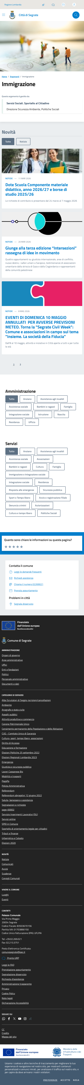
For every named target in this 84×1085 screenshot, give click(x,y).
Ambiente (7, 705)
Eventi (5, 899)
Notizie (23, 141)
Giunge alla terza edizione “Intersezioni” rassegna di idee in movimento (41, 250)
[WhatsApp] (3, 1018)
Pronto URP (10, 958)
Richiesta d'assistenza (13, 979)
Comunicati (7, 864)
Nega (76, 1080)
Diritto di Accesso (10, 743)
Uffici (4, 665)
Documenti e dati (10, 684)
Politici (5, 674)
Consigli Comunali (11, 878)
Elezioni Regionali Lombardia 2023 (19, 757)
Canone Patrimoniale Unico (15, 724)
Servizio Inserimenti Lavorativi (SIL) (20, 814)
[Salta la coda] (43, 4)
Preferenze (50, 1080)
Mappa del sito (9, 1036)
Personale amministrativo (15, 679)
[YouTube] (19, 1018)
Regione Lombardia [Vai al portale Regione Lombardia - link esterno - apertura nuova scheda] (12, 4)
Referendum (8, 790)
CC (3, 1029)
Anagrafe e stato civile (13, 709)
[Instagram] (25, 1018)
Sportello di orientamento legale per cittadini (24, 828)
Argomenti (14, 76)
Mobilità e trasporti (11, 776)
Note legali (7, 998)
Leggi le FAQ (8, 965)
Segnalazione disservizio (14, 974)
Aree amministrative (12, 660)
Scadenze (6, 873)
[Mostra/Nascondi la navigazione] (3, 15)
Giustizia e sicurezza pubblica (16, 767)
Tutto (8, 141)
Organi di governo (11, 655)
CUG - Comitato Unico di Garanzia (19, 733)
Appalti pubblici (9, 714)
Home (4, 76)
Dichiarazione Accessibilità (15, 1003)
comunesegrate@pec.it (13, 952)
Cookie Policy (8, 993)
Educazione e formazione (14, 748)
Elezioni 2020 (9, 843)
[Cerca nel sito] (76, 15)
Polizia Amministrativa (13, 786)
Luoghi (5, 894)
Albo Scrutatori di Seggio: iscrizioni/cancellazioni (26, 700)
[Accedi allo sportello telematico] (63, 4)
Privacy (5, 988)
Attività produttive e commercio (18, 719)
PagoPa (5, 781)
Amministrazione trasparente (17, 984)
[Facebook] (9, 1018)
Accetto (65, 1080)
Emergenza (7, 762)
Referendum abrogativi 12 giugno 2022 (22, 795)
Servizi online (9, 819)
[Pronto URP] (53, 4)
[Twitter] (14, 1018)
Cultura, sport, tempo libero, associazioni (22, 738)
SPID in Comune (10, 824)
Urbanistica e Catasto (12, 838)
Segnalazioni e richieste (14, 805)
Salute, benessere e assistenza (17, 800)
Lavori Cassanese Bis (12, 771)
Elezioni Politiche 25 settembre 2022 (20, 752)
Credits (5, 1033)
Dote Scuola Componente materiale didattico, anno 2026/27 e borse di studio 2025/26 (36, 189)
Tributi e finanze (10, 833)
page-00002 (8, 809)
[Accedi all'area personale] (74, 4)
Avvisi (5, 869)
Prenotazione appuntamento (16, 969)
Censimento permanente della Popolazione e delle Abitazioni (32, 729)
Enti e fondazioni (10, 669)
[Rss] (30, 1018)
